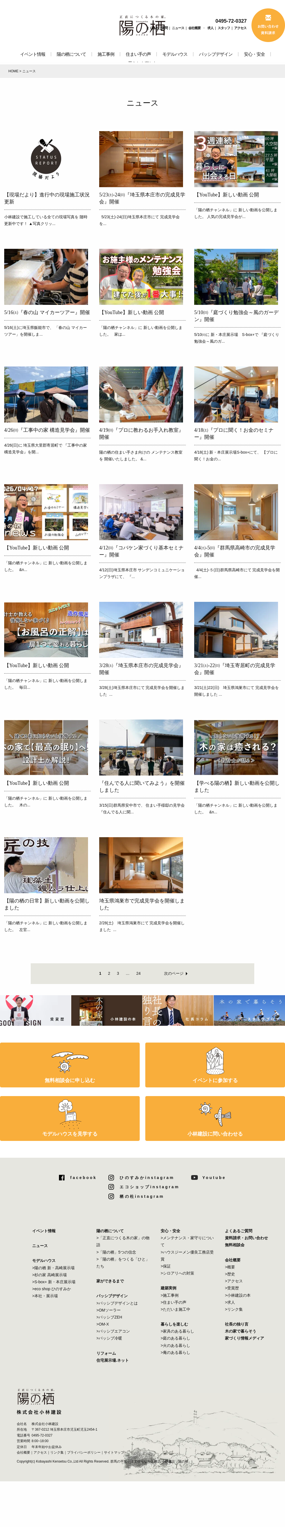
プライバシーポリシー (84, 1452)
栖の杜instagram (142, 1196)
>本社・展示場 (45, 1296)
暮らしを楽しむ (174, 1324)
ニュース (178, 28)
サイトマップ (114, 1452)
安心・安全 (254, 54)
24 (138, 973)
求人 (210, 28)
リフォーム (106, 1353)
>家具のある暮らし (177, 1331)
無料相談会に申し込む (70, 1080)
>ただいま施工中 (175, 1309)
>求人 (230, 1302)
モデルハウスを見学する (70, 1134)
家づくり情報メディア (244, 1338)
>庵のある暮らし (175, 1352)
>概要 (230, 1267)
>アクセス (234, 1281)
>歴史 (230, 1274)
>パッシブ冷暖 (109, 1338)
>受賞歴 (232, 1288)
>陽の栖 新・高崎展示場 (53, 1268)
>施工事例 (170, 1295)
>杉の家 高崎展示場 (49, 1275)
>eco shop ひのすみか (51, 1289)
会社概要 (194, 28)
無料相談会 (234, 1245)
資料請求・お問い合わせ (246, 1238)
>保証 (166, 1266)
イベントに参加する (215, 1080)
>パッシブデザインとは (117, 1303)
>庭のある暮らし (175, 1338)
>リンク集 (234, 1309)
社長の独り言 (236, 1324)
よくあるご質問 (157, 28)
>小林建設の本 (238, 1295)
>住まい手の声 (173, 1302)
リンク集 (57, 1452)
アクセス (240, 28)
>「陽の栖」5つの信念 (116, 1252)
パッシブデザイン (215, 54)
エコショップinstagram (149, 1187)
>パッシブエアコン (113, 1331)
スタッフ (224, 28)
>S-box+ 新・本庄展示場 (53, 1282)
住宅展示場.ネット (112, 1360)
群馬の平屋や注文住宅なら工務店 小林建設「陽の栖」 (151, 1461)
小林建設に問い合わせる (215, 1134)
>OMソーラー (108, 1310)
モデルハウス (174, 54)
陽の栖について (71, 54)
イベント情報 (32, 54)
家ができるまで (110, 1281)
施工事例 (106, 54)
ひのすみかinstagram (147, 1177)
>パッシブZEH (109, 1317)
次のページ (174, 973)
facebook (83, 1177)
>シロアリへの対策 (177, 1273)
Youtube (214, 1177)
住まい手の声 (138, 54)
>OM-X (102, 1324)
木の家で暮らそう (240, 1331)
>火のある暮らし (175, 1345)
